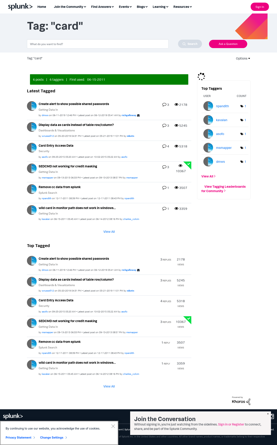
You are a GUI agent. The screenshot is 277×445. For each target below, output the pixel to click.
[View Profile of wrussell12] (48, 135)
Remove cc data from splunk (60, 187)
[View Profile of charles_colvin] (131, 218)
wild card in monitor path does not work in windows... (77, 208)
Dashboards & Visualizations (57, 130)
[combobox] (114, 43)
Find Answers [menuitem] (101, 7)
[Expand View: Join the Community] (85, 6)
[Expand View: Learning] (167, 6)
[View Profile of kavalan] (46, 218)
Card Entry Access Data (56, 145)
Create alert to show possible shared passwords (74, 104)
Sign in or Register (231, 424)
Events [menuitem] (124, 7)
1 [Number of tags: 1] (245, 106)
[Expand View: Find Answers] (113, 6)
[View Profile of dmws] (45, 115)
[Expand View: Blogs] (146, 6)
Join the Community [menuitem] (68, 7)
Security (44, 151)
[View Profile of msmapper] (47, 177)
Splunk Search (48, 192)
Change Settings (51, 438)
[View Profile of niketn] (130, 135)
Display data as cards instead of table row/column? (76, 125)
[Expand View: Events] (131, 6)
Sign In (259, 6)
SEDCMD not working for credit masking (68, 166)
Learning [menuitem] (159, 7)
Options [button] (240, 58)
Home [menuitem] (41, 7)
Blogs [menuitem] (141, 7)
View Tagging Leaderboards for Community (223, 188)
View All (109, 232)
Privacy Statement (18, 438)
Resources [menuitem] (181, 7)
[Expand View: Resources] (191, 6)
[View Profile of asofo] (45, 156)
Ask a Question (228, 43)
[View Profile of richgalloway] (129, 115)
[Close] (113, 427)
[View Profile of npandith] (46, 198)
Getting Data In (48, 109)
